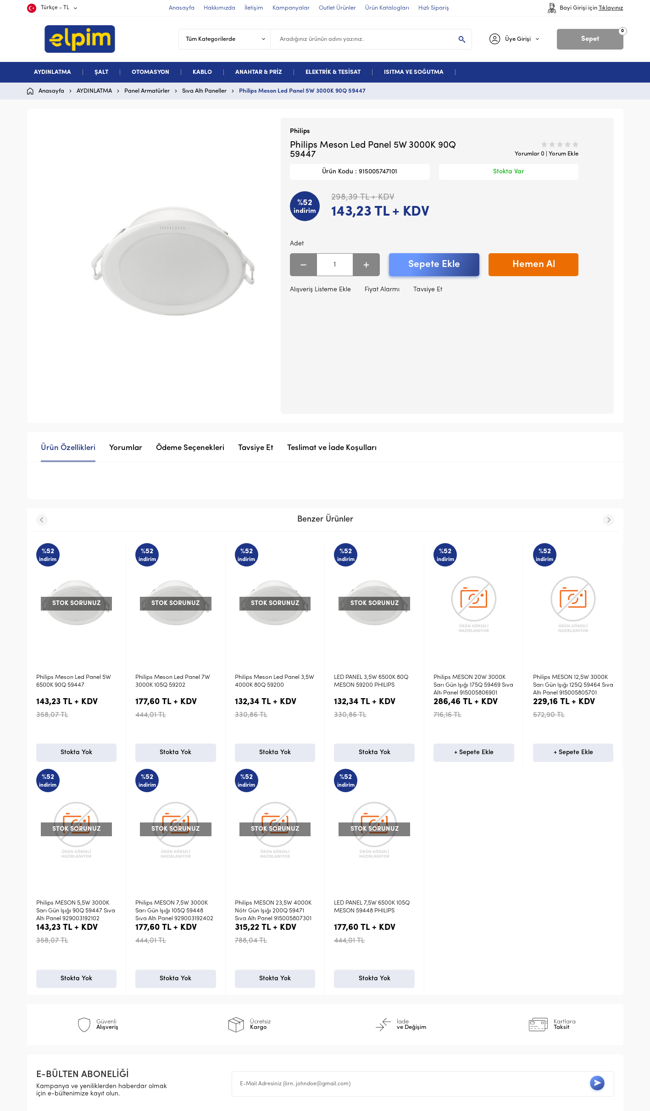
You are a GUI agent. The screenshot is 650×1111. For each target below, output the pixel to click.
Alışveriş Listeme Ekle (320, 289)
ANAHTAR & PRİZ (258, 72)
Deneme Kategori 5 (70, 996)
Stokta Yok (76, 753)
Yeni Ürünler (352, 952)
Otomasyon (58, 967)
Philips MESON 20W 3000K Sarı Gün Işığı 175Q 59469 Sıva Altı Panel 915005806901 (374, 685)
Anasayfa (348, 937)
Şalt (46, 952)
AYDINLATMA (52, 72)
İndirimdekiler (354, 967)
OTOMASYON (150, 72)
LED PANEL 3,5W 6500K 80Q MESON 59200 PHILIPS (272, 681)
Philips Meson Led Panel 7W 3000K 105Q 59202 (73, 681)
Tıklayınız (611, 8)
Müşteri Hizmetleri (361, 981)
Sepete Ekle (434, 264)
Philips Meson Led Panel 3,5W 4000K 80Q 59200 (175, 681)
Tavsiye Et (427, 289)
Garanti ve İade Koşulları (225, 981)
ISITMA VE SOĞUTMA (414, 72)
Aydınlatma (58, 937)
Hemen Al (533, 264)
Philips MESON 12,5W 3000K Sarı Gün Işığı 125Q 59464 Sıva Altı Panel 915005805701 (473, 685)
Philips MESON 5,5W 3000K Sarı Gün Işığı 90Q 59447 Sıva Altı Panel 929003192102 (572, 685)
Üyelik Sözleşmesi (213, 952)
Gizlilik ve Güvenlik (215, 996)
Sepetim (346, 996)
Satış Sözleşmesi (211, 967)
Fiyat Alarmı (382, 289)
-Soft (277, 1099)
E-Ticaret (297, 1099)
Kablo (49, 981)
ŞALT (101, 72)
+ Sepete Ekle (374, 753)
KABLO (202, 72)
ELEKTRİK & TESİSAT (333, 72)
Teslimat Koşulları (213, 937)
